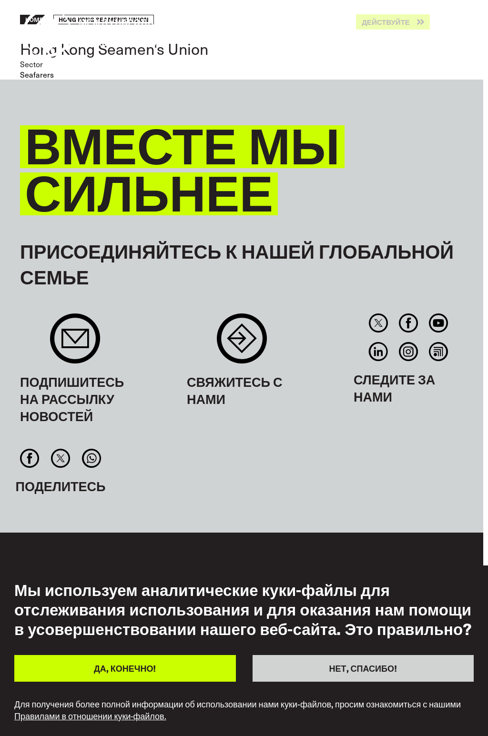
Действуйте (386, 22)
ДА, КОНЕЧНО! (125, 668)
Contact (242, 343)
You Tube (438, 323)
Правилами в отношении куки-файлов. (90, 716)
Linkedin (378, 351)
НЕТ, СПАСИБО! (363, 668)
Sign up (75, 343)
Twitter (378, 323)
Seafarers (37, 74)
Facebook (408, 323)
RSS (438, 351)
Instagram (408, 351)
